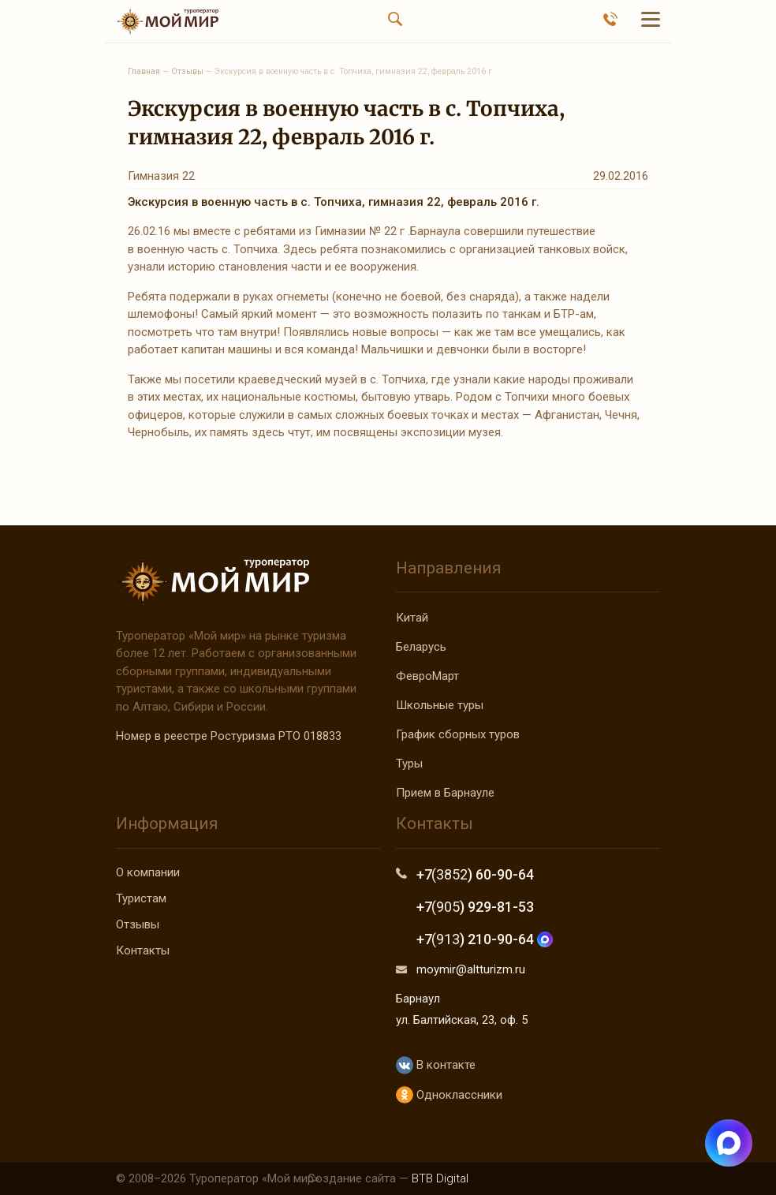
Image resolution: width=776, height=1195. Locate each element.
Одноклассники (449, 1095)
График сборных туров (458, 734)
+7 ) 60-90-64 (475, 874)
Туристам (141, 898)
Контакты (143, 950)
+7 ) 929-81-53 (475, 907)
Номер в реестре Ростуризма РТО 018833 (228, 736)
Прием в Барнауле (445, 793)
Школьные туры (439, 705)
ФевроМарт (427, 676)
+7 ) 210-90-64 (484, 939)
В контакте (436, 1065)
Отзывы (137, 924)
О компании (148, 872)
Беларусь (421, 647)
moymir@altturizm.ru (470, 969)
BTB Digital (440, 1178)
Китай (412, 618)
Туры (409, 763)
